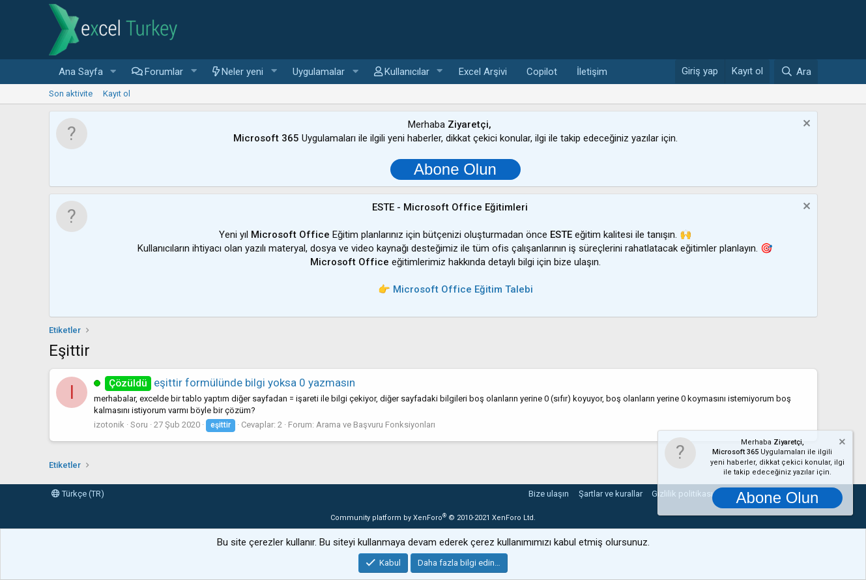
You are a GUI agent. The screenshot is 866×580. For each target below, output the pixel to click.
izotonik (109, 424)
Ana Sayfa (81, 72)
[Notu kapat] (805, 125)
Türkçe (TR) (77, 494)
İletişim (592, 72)
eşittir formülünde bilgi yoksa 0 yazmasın (230, 382)
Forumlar (164, 72)
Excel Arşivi (483, 72)
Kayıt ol (116, 93)
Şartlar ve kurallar (610, 494)
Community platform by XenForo (433, 518)
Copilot (542, 72)
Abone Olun (455, 169)
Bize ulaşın (548, 494)
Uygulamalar (319, 72)
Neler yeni (242, 72)
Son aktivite (71, 93)
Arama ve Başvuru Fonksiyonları (375, 424)
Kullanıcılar (406, 72)
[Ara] (795, 71)
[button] (113, 72)
